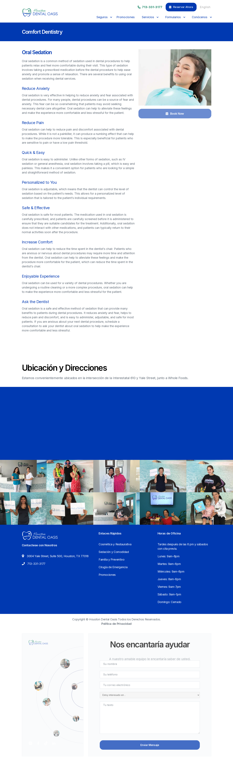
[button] (103, 17)
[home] (39, 12)
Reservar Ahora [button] (181, 7)
